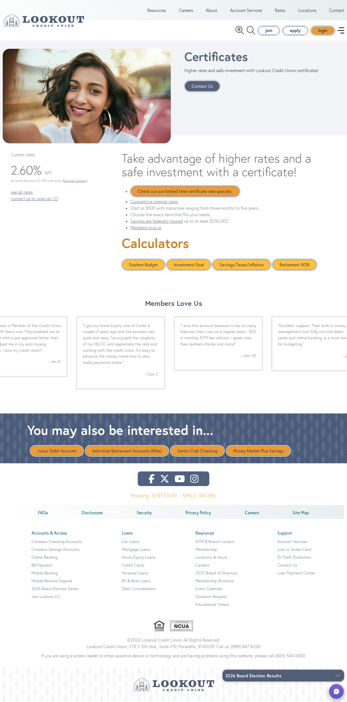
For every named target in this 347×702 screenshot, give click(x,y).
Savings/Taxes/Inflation (242, 264)
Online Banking (44, 557)
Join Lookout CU (45, 596)
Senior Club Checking (197, 451)
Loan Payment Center (296, 572)
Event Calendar (209, 588)
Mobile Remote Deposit (51, 580)
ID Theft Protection (294, 557)
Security (144, 512)
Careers (186, 10)
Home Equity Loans (138, 557)
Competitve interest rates (154, 201)
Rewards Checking (74, 181)
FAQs (43, 512)
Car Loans (130, 541)
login (322, 30)
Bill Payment (42, 565)
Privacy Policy (198, 512)
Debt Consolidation (139, 588)
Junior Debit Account (56, 451)
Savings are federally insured (156, 221)
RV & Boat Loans (136, 580)
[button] (336, 691)
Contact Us (202, 86)
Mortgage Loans (136, 549)
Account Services (246, 10)
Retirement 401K (294, 264)
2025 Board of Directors (216, 572)
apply (295, 30)
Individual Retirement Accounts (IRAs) (127, 451)
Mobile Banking (44, 572)
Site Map (301, 512)
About (211, 10)
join (268, 30)
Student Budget (143, 264)
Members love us (145, 227)
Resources (156, 10)
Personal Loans (135, 572)
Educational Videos (212, 604)
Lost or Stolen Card (294, 549)
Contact (336, 10)
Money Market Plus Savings (258, 451)
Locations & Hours (211, 557)
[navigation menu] (341, 30)
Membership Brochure (214, 580)
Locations (307, 10)
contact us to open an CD (34, 198)
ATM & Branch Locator (215, 541)
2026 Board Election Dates (54, 588)
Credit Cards (133, 565)
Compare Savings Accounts (55, 549)
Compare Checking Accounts (56, 541)
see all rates (22, 192)
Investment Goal (189, 264)
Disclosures (92, 512)
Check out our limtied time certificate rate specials (185, 191)
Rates (280, 10)
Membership (206, 549)
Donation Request (211, 596)
